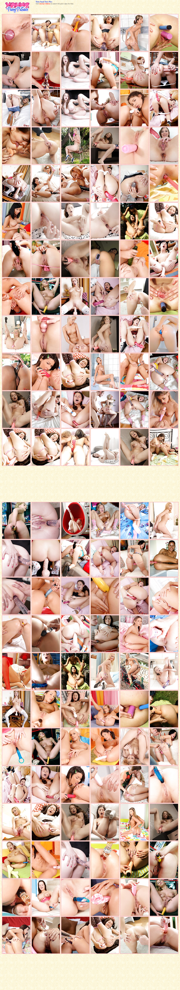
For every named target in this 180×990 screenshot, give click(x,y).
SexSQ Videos (44, 4)
